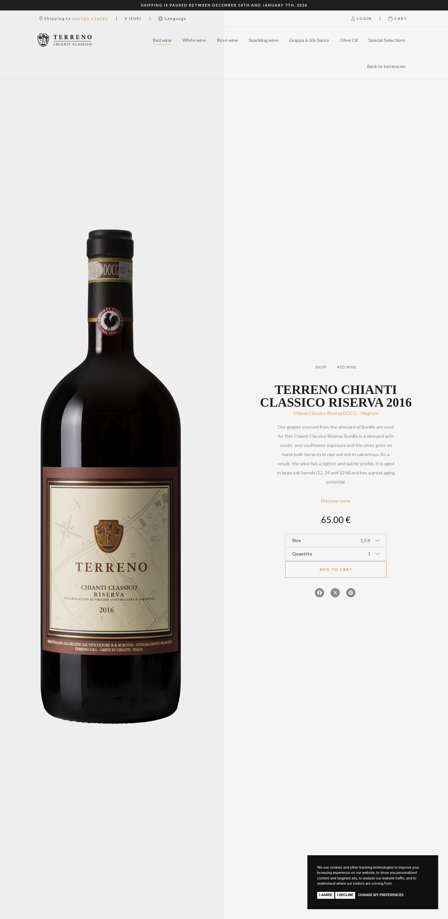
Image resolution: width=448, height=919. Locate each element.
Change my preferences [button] (381, 895)
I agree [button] (325, 895)
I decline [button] (345, 895)
